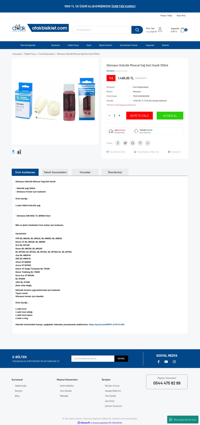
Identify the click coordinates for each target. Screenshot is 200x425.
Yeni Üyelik (110, 395)
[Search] (107, 30)
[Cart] (179, 30)
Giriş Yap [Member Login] (150, 28)
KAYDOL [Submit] (121, 358)
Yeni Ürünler (66, 390)
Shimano (111, 71)
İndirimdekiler (67, 385)
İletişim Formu (112, 385)
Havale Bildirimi (113, 390)
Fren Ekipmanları (141, 87)
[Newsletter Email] (92, 358)
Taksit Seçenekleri (55, 172)
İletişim (18, 390)
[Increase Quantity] (119, 115)
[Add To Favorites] (116, 152)
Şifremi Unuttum (113, 406)
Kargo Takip (166, 15)
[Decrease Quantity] (109, 115)
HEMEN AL (170, 115)
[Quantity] (114, 115)
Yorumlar (85, 172)
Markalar (64, 395)
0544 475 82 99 (145, 133)
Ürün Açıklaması (25, 172)
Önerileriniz (115, 172)
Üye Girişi (109, 401)
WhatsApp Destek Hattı (182, 419)
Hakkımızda (20, 385)
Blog (17, 395)
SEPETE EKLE (139, 115)
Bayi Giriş (181, 15)
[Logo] (40, 28)
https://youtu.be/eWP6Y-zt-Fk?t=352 (106, 324)
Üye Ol (151, 31)
